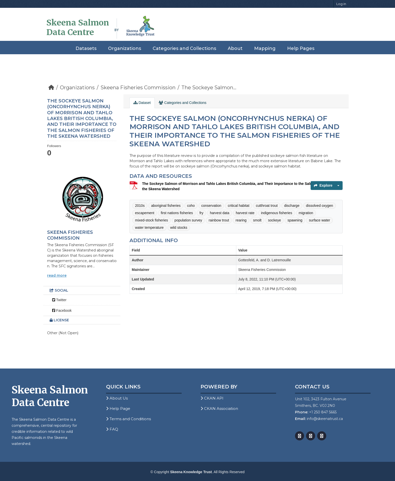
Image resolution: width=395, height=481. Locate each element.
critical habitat (238, 206)
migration (306, 213)
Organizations (124, 48)
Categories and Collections (184, 48)
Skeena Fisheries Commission (138, 87)
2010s (140, 206)
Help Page (118, 408)
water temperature (149, 227)
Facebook (62, 310)
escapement (144, 213)
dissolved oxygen (319, 206)
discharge (292, 206)
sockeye (274, 220)
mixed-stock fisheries (151, 220)
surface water (319, 220)
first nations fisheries (177, 213)
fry (202, 213)
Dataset (142, 103)
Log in (341, 4)
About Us (117, 398)
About (235, 48)
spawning (294, 220)
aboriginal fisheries (166, 206)
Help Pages (300, 48)
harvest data (219, 213)
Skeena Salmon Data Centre (77, 27)
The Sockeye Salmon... (208, 87)
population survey (188, 220)
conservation (211, 206)
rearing (241, 220)
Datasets (86, 48)
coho (191, 206)
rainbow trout (219, 220)
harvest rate (245, 213)
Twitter (59, 300)
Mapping (265, 48)
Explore (323, 185)
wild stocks (178, 227)
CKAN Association (219, 408)
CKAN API (212, 398)
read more (57, 275)
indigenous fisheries (276, 213)
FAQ (112, 429)
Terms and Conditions (128, 418)
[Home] (51, 87)
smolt (257, 220)
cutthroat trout (267, 206)
